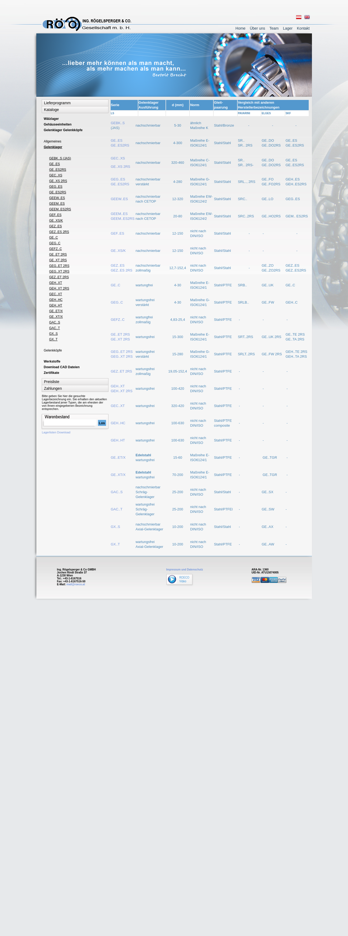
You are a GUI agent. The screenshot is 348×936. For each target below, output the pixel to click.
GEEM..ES (57, 204)
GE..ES (54, 164)
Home (240, 28)
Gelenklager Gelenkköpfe (63, 130)
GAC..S (117, 492)
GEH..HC (118, 423)
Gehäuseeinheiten (58, 124)
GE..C (115, 285)
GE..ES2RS (57, 170)
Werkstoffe (52, 361)
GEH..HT (118, 440)
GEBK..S (118, 123)
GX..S (115, 527)
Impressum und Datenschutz (184, 569)
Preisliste (51, 382)
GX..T (115, 544)
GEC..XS (118, 158)
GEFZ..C (118, 320)
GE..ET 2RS (58, 254)
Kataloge (51, 109)
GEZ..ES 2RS (59, 232)
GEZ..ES (55, 226)
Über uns (257, 28)
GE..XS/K (118, 251)
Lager (288, 28)
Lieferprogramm (57, 103)
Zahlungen (53, 388)
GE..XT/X (118, 475)
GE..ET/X (118, 457)
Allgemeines (52, 141)
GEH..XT (55, 283)
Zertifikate (51, 373)
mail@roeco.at (75, 584)
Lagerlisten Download (56, 432)
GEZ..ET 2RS (121, 371)
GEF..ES (117, 233)
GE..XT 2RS (58, 260)
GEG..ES (55, 187)
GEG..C (117, 302)
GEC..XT (118, 406)
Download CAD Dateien (62, 367)
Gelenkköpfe (53, 350)
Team (274, 28)
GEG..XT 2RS (59, 271)
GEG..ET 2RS (59, 266)
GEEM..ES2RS (60, 209)
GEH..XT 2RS (59, 288)
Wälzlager (51, 119)
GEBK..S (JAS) (60, 158)
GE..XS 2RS (120, 167)
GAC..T (116, 509)
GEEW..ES (120, 199)
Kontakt (303, 28)
